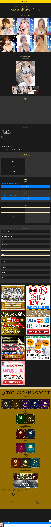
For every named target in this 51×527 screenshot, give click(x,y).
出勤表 (13, 493)
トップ (38, 492)
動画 (13, 495)
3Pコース (13, 500)
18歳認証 (13, 492)
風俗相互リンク (38, 501)
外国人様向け (38, 500)
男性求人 (38, 502)
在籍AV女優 (13, 494)
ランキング (38, 495)
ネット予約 (38, 503)
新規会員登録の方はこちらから (25, 186)
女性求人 (13, 502)
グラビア (38, 494)
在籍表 (38, 493)
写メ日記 (13, 503)
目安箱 (13, 501)
